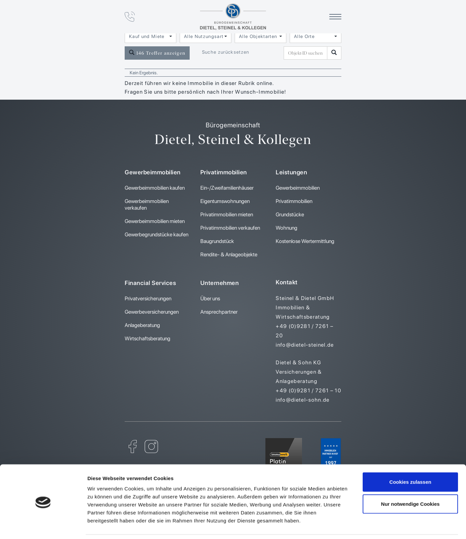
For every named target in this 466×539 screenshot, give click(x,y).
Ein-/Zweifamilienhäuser (227, 188)
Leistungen (291, 172)
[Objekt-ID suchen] (334, 53)
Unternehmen (219, 282)
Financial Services (150, 282)
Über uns (210, 298)
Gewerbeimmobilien (153, 172)
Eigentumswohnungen (225, 201)
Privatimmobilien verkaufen (230, 228)
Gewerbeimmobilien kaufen (155, 188)
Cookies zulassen (410, 460)
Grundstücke (290, 214)
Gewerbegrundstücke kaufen (156, 234)
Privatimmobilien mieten (226, 214)
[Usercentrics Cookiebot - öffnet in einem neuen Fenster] (43, 526)
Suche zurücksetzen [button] (225, 52)
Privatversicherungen (148, 298)
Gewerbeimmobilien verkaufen (147, 204)
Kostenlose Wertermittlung (305, 241)
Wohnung (286, 228)
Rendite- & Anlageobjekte (228, 254)
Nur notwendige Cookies (410, 482)
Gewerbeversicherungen (152, 312)
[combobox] (150, 36)
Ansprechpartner (219, 312)
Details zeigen (354, 526)
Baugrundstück (217, 241)
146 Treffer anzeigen (157, 53)
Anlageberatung (142, 325)
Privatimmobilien (223, 172)
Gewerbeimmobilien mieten (155, 221)
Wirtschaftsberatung (147, 338)
